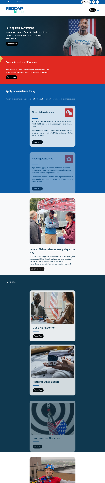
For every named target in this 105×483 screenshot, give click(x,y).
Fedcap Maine (11, 438)
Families (20, 2)
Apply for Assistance (12, 454)
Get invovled (59, 357)
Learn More (13, 137)
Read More (14, 260)
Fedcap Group (32, 480)
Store (23, 466)
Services (8, 457)
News (23, 463)
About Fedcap (26, 454)
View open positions (14, 418)
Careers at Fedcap (28, 460)
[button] (98, 10)
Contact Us (9, 466)
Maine (10, 2)
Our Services (12, 44)
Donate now (60, 69)
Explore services (61, 182)
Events (8, 460)
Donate (92, 10)
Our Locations (26, 457)
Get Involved (10, 463)
